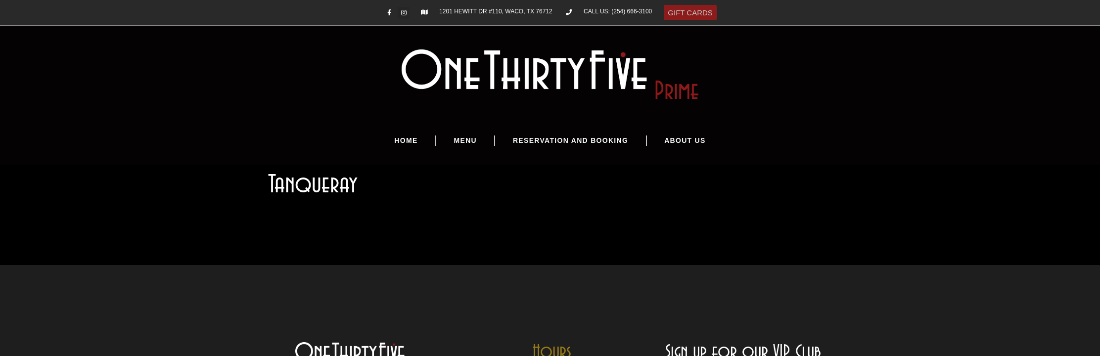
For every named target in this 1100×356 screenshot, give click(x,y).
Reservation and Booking (570, 140)
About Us (685, 140)
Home (405, 140)
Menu (465, 140)
